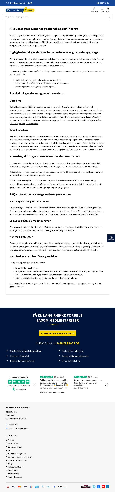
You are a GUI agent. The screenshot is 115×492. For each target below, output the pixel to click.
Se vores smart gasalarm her (89, 149)
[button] (107, 10)
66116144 (11, 424)
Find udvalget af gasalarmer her (24, 123)
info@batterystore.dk (17, 428)
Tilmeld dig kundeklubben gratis (57, 333)
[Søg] (109, 17)
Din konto (103, 3)
